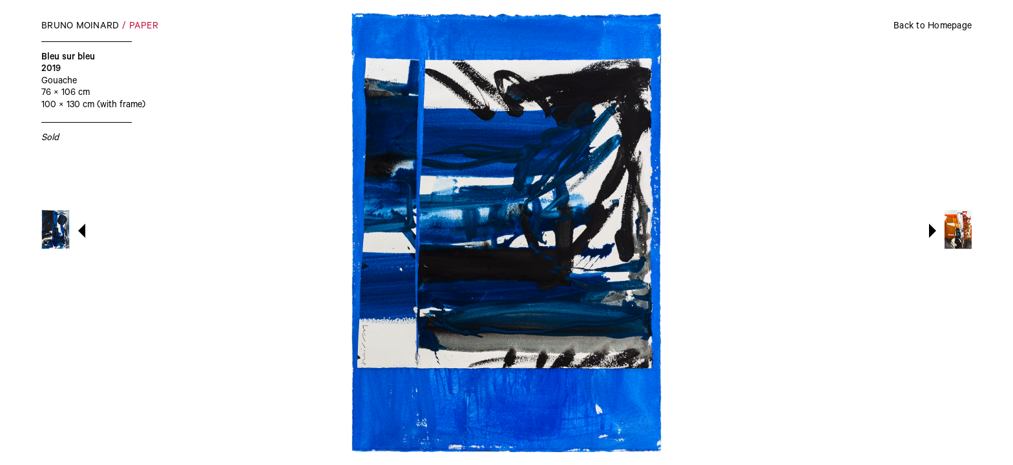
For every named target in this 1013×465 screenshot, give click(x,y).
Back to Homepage (932, 27)
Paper (143, 27)
